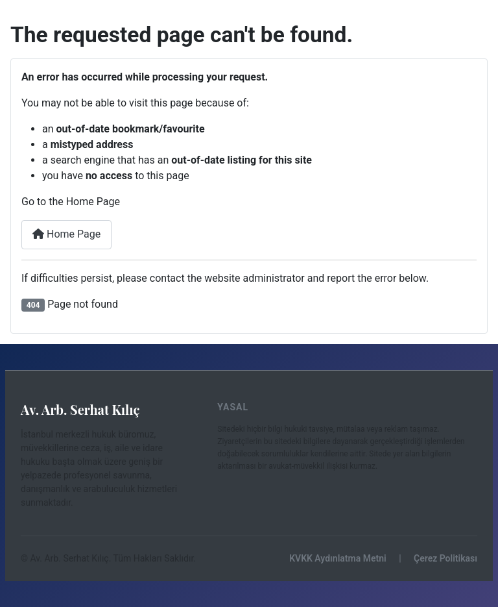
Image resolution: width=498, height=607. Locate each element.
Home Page (66, 234)
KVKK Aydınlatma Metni (337, 558)
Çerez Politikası (445, 558)
